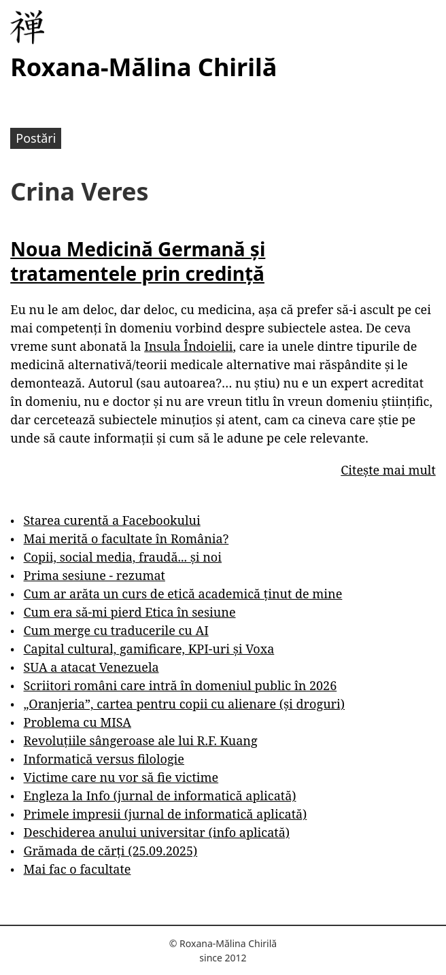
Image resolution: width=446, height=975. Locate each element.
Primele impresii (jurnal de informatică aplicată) (165, 814)
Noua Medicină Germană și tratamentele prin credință (137, 261)
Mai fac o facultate (77, 869)
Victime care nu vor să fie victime (121, 777)
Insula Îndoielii (188, 346)
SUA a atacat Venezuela (91, 667)
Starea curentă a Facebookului (112, 520)
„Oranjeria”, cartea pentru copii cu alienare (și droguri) (184, 704)
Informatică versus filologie (104, 759)
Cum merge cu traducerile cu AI (116, 630)
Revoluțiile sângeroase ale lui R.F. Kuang (141, 740)
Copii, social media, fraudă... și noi (123, 557)
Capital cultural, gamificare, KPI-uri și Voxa (149, 648)
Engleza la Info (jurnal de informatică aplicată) (160, 795)
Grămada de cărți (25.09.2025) (111, 850)
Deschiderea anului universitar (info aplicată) (157, 832)
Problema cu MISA (77, 722)
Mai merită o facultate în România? (126, 538)
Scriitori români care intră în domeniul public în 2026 (180, 685)
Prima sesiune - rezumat (94, 575)
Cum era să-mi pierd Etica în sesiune (130, 612)
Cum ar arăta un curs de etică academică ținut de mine (183, 593)
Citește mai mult (388, 470)
